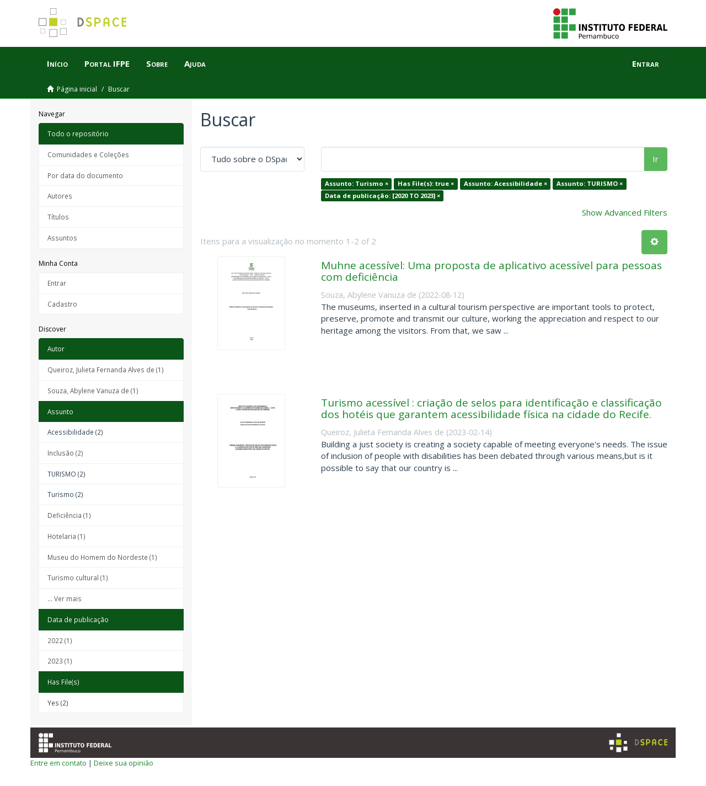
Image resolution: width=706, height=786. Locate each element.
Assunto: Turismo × (356, 183)
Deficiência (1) (69, 515)
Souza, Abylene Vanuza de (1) (92, 390)
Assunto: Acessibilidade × (505, 183)
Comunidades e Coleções (88, 154)
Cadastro (62, 304)
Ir (655, 158)
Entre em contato (58, 763)
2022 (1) (59, 640)
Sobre (157, 63)
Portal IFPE (107, 63)
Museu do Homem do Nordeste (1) (102, 557)
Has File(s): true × (426, 183)
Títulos (58, 216)
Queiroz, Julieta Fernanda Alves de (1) (105, 369)
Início (57, 63)
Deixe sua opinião (123, 763)
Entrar (56, 283)
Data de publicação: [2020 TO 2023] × (382, 195)
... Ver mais (64, 598)
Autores (59, 195)
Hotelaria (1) (66, 536)
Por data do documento (85, 175)
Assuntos (62, 237)
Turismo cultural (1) (77, 577)
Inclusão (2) (65, 452)
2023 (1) (59, 660)
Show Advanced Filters (624, 212)
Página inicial (77, 89)
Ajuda (195, 63)
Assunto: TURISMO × (590, 183)
